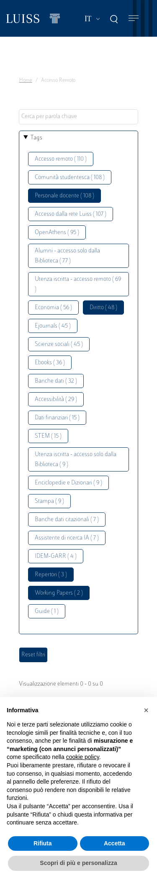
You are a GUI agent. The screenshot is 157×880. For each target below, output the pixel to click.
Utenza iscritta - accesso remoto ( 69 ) (78, 284)
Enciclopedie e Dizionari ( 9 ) (68, 483)
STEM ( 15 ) (48, 436)
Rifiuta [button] (42, 843)
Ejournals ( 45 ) (53, 326)
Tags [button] (36, 138)
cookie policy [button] (82, 757)
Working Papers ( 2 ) (59, 593)
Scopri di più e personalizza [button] (78, 863)
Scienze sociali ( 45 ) (59, 344)
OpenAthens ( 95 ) (57, 232)
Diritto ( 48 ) (103, 308)
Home (25, 80)
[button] (146, 710)
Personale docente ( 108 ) (64, 196)
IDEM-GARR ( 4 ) (56, 556)
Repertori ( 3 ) (51, 575)
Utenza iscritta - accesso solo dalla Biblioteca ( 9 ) (75, 459)
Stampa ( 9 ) (49, 501)
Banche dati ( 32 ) (56, 381)
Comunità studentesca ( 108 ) (70, 177)
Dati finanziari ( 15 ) (57, 418)
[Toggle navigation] (134, 18)
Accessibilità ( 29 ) (56, 399)
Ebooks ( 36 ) (50, 363)
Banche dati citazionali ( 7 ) (67, 520)
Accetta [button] (114, 843)
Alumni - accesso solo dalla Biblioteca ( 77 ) (67, 256)
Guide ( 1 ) (47, 611)
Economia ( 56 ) (53, 308)
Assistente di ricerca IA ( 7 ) (67, 538)
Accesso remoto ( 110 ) (61, 159)
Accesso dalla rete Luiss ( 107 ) (70, 214)
